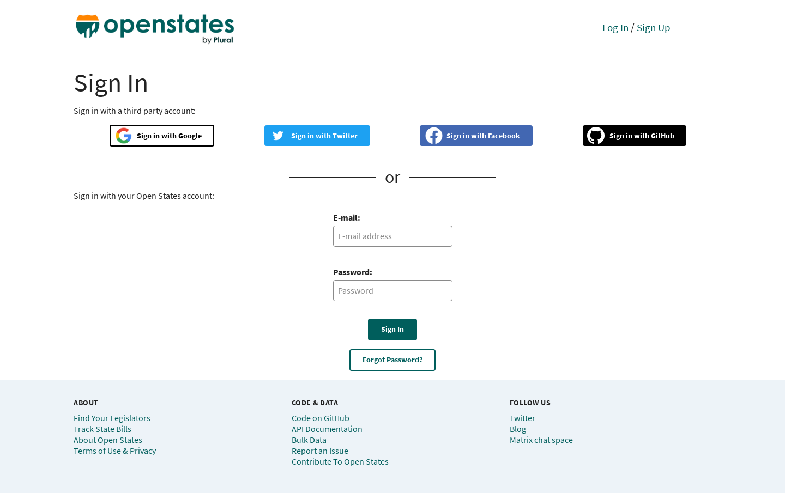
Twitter (345, 136)
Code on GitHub (320, 417)
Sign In (392, 329)
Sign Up (654, 27)
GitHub (662, 136)
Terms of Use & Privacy (115, 450)
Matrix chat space (541, 439)
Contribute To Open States (340, 461)
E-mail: (346, 217)
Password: (352, 271)
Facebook (504, 136)
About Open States (108, 439)
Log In (615, 27)
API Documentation (327, 428)
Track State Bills (102, 428)
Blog (518, 428)
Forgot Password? (392, 359)
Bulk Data (309, 439)
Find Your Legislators (112, 417)
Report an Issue (320, 450)
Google (190, 136)
